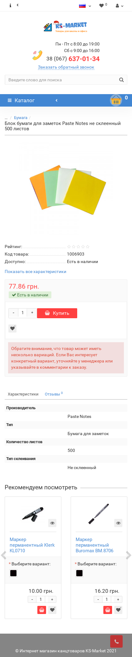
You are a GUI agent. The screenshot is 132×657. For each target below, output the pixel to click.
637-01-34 (73, 59)
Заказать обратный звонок (66, 67)
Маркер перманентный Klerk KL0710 (32, 545)
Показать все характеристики (35, 271)
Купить (57, 313)
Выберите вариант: (31, 563)
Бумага (20, 117)
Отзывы (54, 393)
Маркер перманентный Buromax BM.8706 (94, 545)
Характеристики (23, 394)
